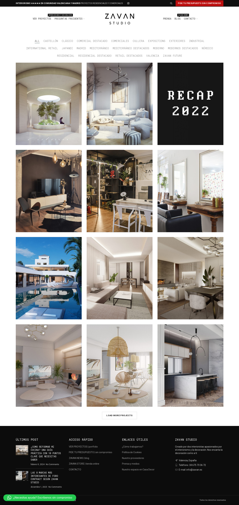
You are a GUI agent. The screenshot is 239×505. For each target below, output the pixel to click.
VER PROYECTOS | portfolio (83, 446)
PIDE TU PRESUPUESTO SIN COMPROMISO (199, 3)
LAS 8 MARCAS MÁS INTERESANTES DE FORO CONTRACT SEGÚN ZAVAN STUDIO (44, 477)
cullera (138, 41)
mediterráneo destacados (131, 48)
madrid (81, 48)
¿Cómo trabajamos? (132, 446)
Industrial (196, 41)
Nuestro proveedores (133, 458)
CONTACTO (75, 469)
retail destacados (128, 55)
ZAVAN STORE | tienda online (84, 463)
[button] (39, 497)
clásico (67, 41)
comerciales (120, 41)
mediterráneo (99, 48)
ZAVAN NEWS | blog (79, 458)
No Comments (52, 464)
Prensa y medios (130, 463)
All (37, 41)
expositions (156, 41)
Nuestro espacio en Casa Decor (138, 469)
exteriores (177, 41)
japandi (67, 48)
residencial (65, 55)
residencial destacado (95, 55)
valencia (152, 55)
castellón (50, 41)
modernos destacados (183, 48)
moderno (158, 48)
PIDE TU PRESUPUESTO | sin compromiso (90, 452)
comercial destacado (92, 41)
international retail (42, 48)
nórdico (207, 48)
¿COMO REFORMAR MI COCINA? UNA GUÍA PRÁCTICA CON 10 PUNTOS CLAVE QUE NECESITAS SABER (46, 453)
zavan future (172, 55)
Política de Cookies (132, 452)
